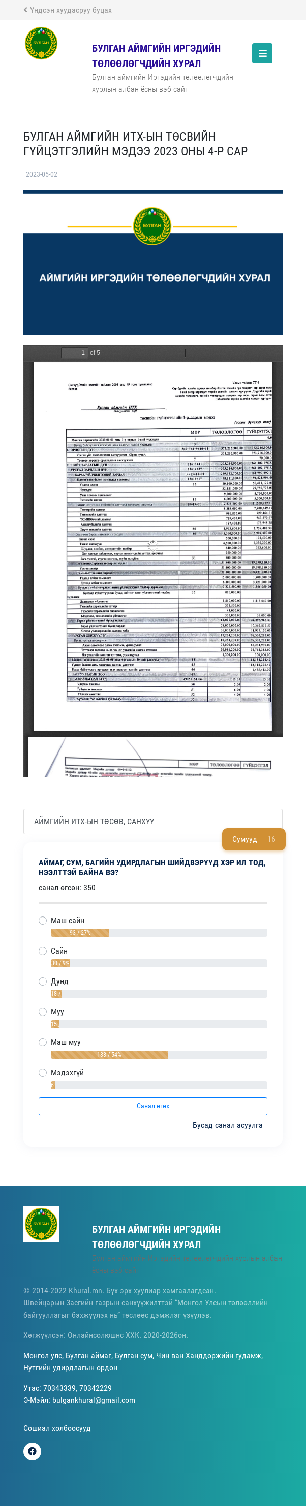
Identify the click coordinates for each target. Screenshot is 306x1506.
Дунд (60, 981)
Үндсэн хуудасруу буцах (67, 10)
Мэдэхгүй (67, 1072)
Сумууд (254, 839)
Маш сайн (67, 920)
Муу (57, 1012)
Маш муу (66, 1042)
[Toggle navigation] (262, 53)
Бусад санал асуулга (229, 1125)
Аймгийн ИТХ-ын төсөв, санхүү (94, 821)
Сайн (59, 951)
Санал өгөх (153, 1106)
